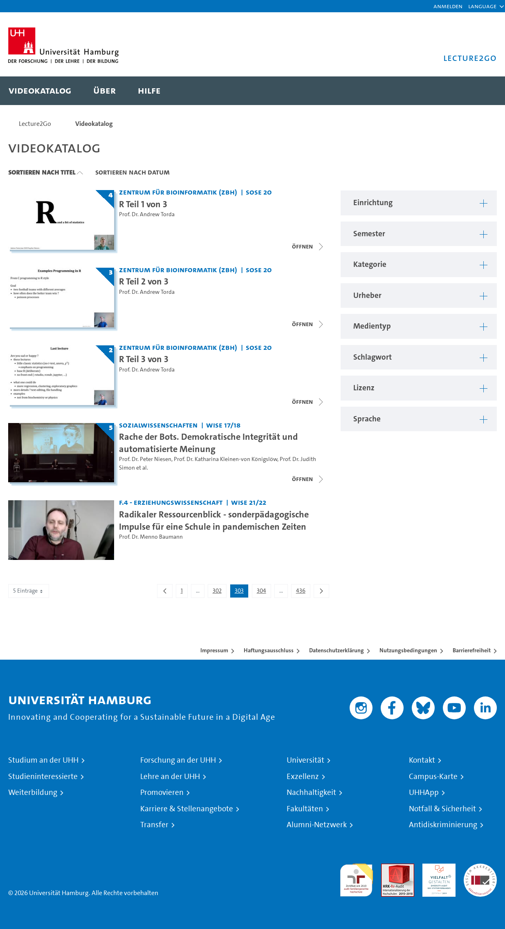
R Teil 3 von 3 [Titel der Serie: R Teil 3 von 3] (143, 359)
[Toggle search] (482, 90)
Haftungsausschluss (269, 650)
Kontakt (422, 760)
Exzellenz (303, 776)
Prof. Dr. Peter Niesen (145, 459)
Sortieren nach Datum (132, 172)
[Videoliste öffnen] (308, 246)
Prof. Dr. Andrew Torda (147, 214)
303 (241, 592)
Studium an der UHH (43, 760)
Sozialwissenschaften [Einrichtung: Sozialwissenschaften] (158, 425)
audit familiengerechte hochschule (356, 878)
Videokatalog (94, 123)
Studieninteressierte (43, 776)
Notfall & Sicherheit (442, 809)
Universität (305, 760)
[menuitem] (40, 90)
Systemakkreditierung (480, 868)
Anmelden (447, 6)
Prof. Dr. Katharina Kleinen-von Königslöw (225, 459)
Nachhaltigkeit (311, 792)
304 (264, 592)
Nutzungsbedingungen (408, 650)
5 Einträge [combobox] (28, 591)
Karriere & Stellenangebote (186, 809)
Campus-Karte (433, 776)
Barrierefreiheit (472, 650)
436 (303, 592)
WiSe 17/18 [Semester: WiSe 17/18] (223, 425)
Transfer (154, 824)
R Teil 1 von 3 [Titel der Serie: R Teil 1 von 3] (143, 204)
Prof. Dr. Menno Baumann (151, 537)
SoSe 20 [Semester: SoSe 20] (259, 192)
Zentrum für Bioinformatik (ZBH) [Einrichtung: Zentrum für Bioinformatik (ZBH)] (178, 192)
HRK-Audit (436, 868)
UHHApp (424, 792)
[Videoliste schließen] (308, 324)
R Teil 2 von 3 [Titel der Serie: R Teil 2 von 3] (143, 281)
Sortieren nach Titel (41, 172)
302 (219, 592)
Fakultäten (305, 809)
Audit (389, 868)
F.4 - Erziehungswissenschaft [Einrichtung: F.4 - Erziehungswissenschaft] (170, 502)
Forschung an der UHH (178, 760)
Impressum (214, 650)
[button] (482, 6)
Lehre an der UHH (170, 776)
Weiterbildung (32, 792)
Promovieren (162, 792)
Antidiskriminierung (443, 824)
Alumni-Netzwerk (317, 824)
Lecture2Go (35, 123)
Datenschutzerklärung (336, 650)
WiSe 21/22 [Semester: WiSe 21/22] (248, 502)
